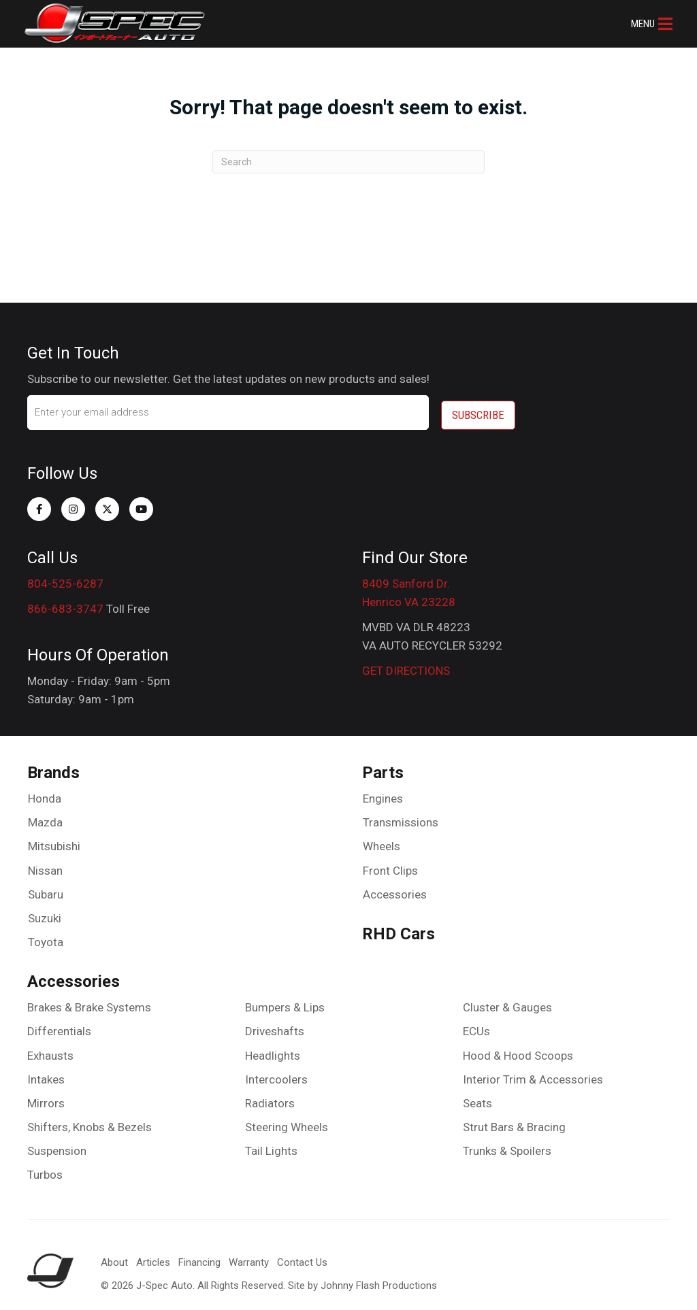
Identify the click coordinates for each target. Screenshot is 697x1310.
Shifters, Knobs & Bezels (89, 1121)
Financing (199, 1258)
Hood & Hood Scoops (518, 1050)
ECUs (476, 1026)
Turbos (45, 1170)
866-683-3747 (65, 603)
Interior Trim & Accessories (533, 1074)
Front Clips (390, 865)
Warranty (249, 1258)
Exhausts (50, 1050)
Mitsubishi (54, 841)
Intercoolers (276, 1074)
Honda (44, 793)
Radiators (270, 1098)
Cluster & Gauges (507, 1002)
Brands (53, 767)
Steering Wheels (286, 1121)
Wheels (381, 841)
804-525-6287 (65, 578)
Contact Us (302, 1258)
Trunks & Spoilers (507, 1146)
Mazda (45, 817)
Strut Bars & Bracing (514, 1121)
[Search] (348, 161)
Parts (383, 767)
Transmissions (400, 817)
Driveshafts (274, 1026)
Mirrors (46, 1098)
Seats (477, 1098)
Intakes (46, 1074)
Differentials (59, 1026)
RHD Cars (398, 928)
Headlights (272, 1050)
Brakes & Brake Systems (89, 1002)
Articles (153, 1258)
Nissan (45, 865)
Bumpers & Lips (285, 1002)
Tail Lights (271, 1146)
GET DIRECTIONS (406, 666)
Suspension (56, 1146)
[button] (649, 24)
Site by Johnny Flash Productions (362, 1281)
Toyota (45, 936)
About (114, 1258)
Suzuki (44, 913)
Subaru (45, 889)
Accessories (395, 889)
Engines (383, 793)
